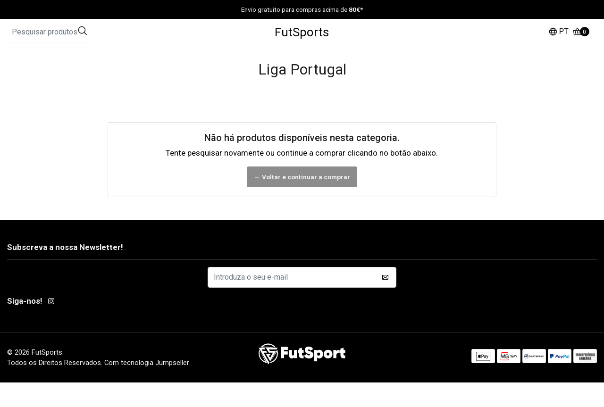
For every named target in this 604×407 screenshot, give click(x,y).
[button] (558, 44)
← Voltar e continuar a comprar (302, 201)
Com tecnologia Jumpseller (146, 387)
